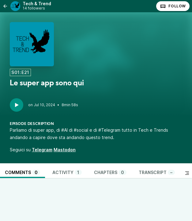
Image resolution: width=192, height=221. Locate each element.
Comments (22, 172)
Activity (67, 172)
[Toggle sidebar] (187, 173)
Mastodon (65, 149)
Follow (173, 6)
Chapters (110, 172)
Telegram (42, 149)
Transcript (157, 172)
